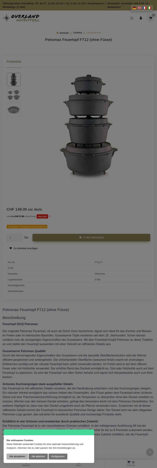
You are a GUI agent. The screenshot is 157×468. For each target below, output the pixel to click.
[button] (134, 8)
